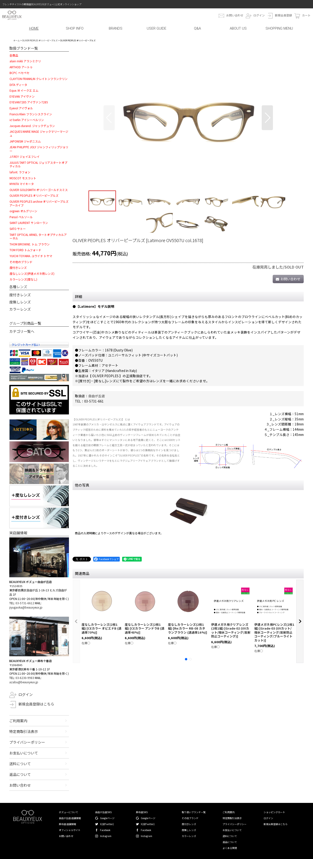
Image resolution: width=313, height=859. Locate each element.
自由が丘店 (96, 395)
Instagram (105, 836)
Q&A (197, 28)
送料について (20, 763)
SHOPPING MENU (279, 28)
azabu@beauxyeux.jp (23, 682)
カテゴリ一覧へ (21, 331)
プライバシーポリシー (27, 742)
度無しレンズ (20, 301)
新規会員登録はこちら (36, 703)
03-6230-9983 (25, 678)
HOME (34, 28)
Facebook (105, 830)
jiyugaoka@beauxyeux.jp (25, 607)
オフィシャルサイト (69, 830)
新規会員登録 (283, 15)
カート (306, 15)
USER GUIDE (156, 28)
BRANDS (115, 28)
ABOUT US (238, 28)
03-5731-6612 (25, 603)
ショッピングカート (274, 812)
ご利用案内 (18, 720)
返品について (20, 774)
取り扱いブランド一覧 (194, 812)
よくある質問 (230, 848)
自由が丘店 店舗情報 (70, 818)
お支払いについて (23, 752)
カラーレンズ (20, 309)
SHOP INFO (74, 28)
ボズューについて (68, 812)
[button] (109, 117)
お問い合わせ (234, 15)
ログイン (259, 15)
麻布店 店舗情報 (67, 824)
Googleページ (107, 818)
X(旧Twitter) (107, 824)
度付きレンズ (20, 294)
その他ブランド (190, 818)
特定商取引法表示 (23, 731)
